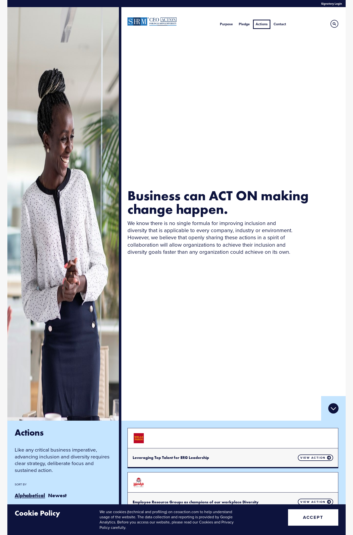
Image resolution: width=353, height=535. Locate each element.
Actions (262, 24)
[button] (334, 24)
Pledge (244, 24)
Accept (313, 517)
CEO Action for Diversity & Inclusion (151, 21)
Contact (280, 24)
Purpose (226, 24)
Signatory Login (331, 3)
